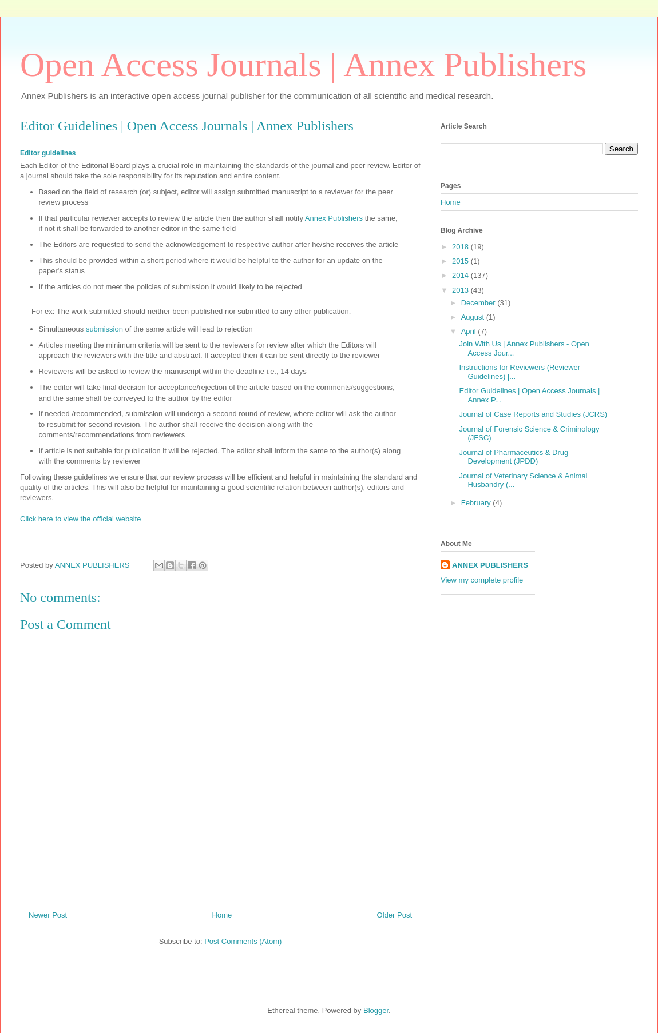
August (473, 317)
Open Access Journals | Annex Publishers (303, 64)
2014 (461, 275)
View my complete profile (482, 580)
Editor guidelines (48, 153)
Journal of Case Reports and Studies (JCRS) (533, 414)
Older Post (394, 915)
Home (222, 915)
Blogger (376, 1010)
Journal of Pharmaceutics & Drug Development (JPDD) (513, 457)
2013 (461, 290)
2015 (461, 261)
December (479, 302)
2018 (461, 246)
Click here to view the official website (80, 518)
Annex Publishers (334, 218)
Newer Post (48, 915)
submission (105, 329)
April (469, 331)
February (477, 502)
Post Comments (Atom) (243, 941)
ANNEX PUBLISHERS (490, 565)
